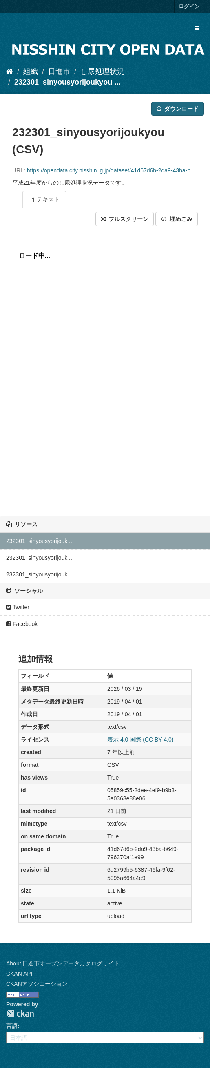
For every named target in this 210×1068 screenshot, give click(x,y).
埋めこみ (176, 219)
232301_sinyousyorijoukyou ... (67, 82)
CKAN (20, 1013)
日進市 (59, 71)
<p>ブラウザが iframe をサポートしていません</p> (105, 369)
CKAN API (19, 973)
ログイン (189, 6)
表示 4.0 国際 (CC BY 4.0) (140, 739)
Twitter (17, 607)
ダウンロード (178, 108)
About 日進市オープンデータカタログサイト (62, 963)
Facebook (22, 624)
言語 (12, 1026)
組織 (30, 71)
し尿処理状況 (102, 71)
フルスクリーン (124, 219)
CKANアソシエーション (37, 984)
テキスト (44, 199)
